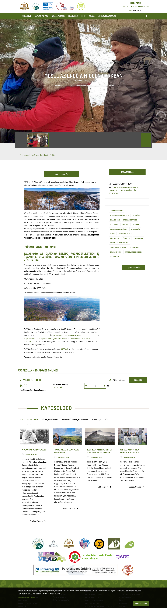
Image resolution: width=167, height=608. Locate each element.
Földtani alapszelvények (119, 243)
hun (130, 10)
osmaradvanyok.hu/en (118, 247)
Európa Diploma (115, 252)
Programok (73, 16)
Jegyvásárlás (61, 174)
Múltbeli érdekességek (133, 252)
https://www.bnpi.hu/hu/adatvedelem (66, 335)
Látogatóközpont (116, 211)
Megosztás (134, 267)
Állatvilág (114, 224)
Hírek (83, 16)
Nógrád (112, 234)
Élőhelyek (126, 238)
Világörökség (134, 247)
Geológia (125, 224)
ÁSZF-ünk (64, 349)
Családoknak (115, 220)
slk (141, 10)
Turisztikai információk (118, 229)
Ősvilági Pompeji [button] (41, 16)
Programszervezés (130, 220)
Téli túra (136, 215)
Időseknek (135, 224)
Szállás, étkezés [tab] (100, 419)
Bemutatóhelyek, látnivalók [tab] (75, 419)
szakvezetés (114, 256)
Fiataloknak (138, 238)
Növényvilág (135, 229)
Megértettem (141, 603)
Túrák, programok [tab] (50, 419)
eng (134, 10)
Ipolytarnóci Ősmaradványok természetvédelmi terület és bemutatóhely (124, 190)
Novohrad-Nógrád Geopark (119, 215)
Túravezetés (114, 238)
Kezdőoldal (26, 16)
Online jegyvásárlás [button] (107, 16)
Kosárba (138, 380)
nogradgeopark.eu (125, 234)
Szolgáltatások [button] (58, 16)
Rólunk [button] (92, 16)
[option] (37, 140)
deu (138, 10)
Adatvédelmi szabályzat (26, 598)
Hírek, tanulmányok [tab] (29, 419)
